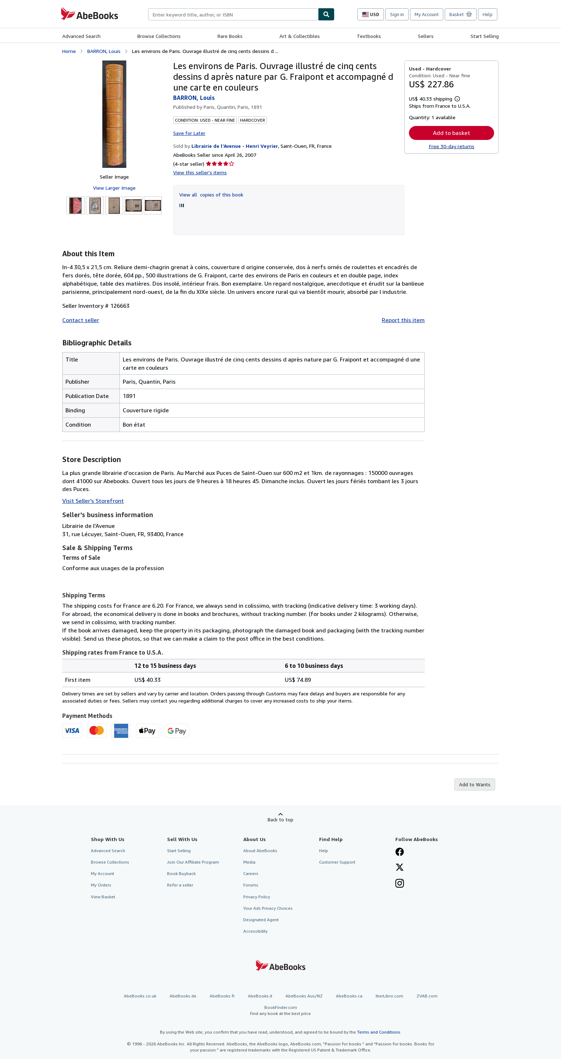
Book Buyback (181, 873)
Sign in (397, 14)
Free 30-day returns (451, 146)
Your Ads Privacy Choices (268, 908)
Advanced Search (81, 36)
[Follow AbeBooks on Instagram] (399, 884)
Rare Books (230, 36)
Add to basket (451, 132)
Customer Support (337, 862)
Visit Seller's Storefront (93, 500)
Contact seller (80, 320)
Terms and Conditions (378, 1032)
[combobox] (233, 14)
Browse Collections (159, 36)
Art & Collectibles (299, 36)
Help (488, 14)
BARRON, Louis (104, 51)
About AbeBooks (260, 850)
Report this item (403, 320)
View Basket (103, 896)
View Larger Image (114, 188)
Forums (250, 885)
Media (249, 862)
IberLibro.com (389, 996)
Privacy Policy (256, 896)
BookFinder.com (280, 1010)
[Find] (326, 14)
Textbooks (369, 36)
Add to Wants (475, 784)
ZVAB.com (427, 996)
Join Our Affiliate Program (193, 862)
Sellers (426, 36)
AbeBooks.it (260, 996)
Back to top (280, 819)
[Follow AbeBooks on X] (399, 868)
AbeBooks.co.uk (140, 996)
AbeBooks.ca (349, 996)
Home (69, 51)
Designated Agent (261, 919)
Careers (250, 873)
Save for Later (189, 133)
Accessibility (255, 931)
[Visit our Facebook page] (399, 852)
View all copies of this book (211, 194)
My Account (427, 14)
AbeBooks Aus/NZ (304, 996)
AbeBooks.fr (222, 996)
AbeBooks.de (183, 996)
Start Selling (484, 36)
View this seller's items (200, 172)
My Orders (101, 885)
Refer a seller (180, 885)
